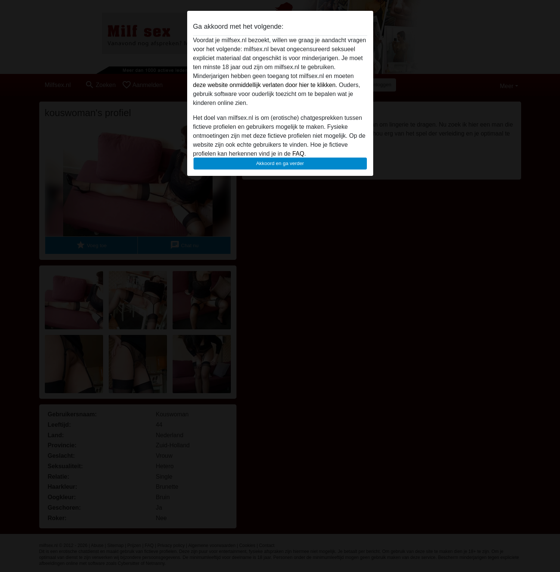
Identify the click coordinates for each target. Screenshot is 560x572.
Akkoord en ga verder (280, 163)
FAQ (298, 153)
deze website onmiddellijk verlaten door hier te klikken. (265, 85)
